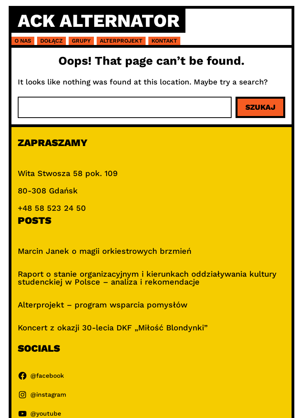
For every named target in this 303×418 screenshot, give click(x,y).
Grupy (81, 40)
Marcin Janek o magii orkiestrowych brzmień (104, 251)
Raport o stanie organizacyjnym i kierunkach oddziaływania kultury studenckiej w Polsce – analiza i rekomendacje (147, 278)
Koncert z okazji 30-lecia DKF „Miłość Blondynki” (113, 328)
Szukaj (260, 107)
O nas (23, 40)
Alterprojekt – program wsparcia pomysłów (102, 305)
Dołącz (51, 40)
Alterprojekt (121, 40)
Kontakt (164, 40)
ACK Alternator (99, 20)
